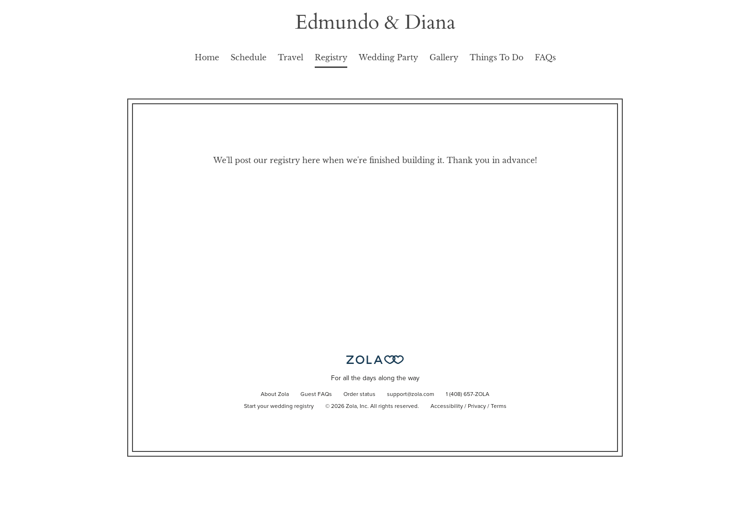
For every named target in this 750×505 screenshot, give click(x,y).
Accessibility (446, 406)
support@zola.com (410, 394)
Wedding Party (388, 57)
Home (207, 57)
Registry (331, 57)
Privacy (477, 406)
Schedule (248, 57)
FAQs (545, 57)
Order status (359, 394)
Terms (499, 406)
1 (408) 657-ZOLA (467, 394)
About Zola (275, 394)
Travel (290, 57)
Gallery (444, 57)
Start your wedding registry (279, 406)
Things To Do (496, 57)
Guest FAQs (316, 394)
